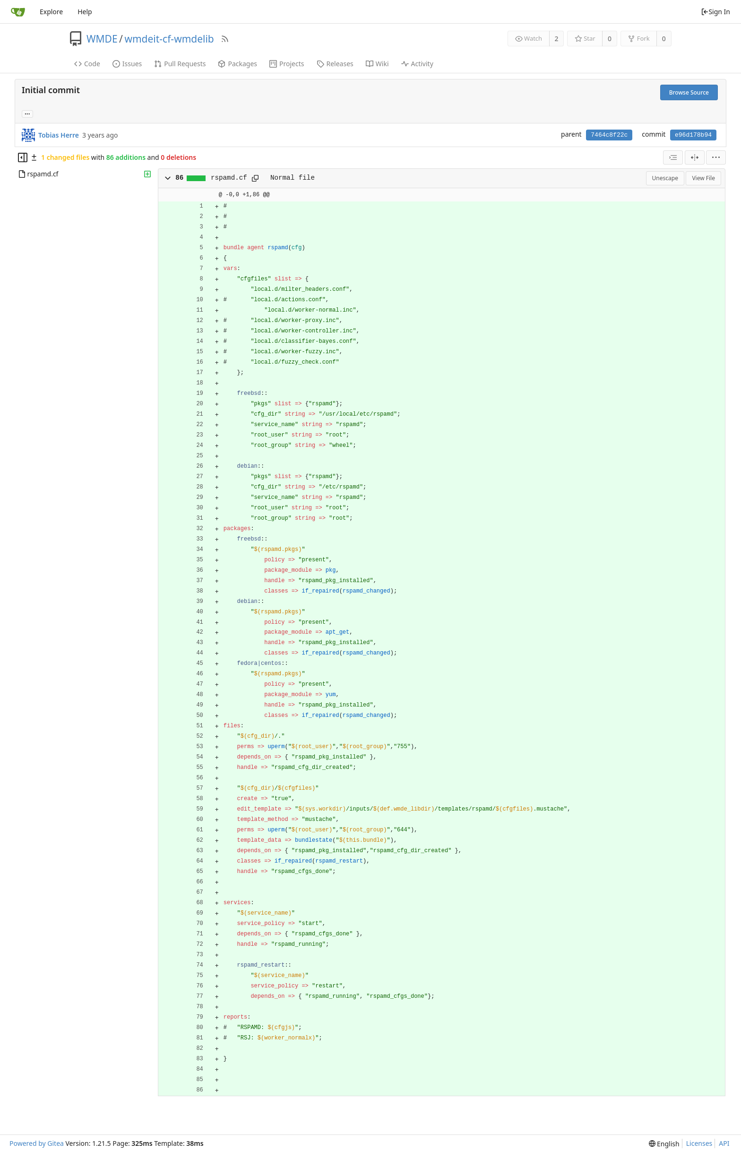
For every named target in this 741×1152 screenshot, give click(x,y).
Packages (237, 63)
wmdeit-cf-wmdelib (169, 39)
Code (87, 63)
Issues (127, 63)
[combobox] (673, 157)
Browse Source (689, 92)
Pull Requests (180, 63)
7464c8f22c (609, 135)
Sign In (715, 11)
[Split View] (695, 157)
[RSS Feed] (225, 39)
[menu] (716, 157)
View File (703, 178)
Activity (417, 63)
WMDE (102, 39)
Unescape (665, 178)
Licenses (699, 1143)
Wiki (377, 63)
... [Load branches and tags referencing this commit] (27, 113)
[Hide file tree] (22, 157)
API (724, 1143)
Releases (335, 63)
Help (85, 11)
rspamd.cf (229, 178)
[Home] (18, 11)
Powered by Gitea (36, 1143)
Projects (286, 63)
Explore (51, 11)
